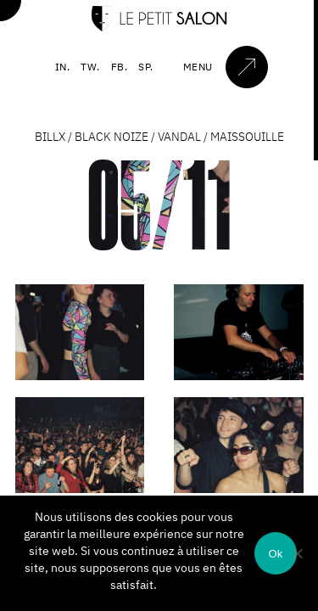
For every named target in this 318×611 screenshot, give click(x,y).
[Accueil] (159, 27)
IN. (62, 66)
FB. (119, 66)
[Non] (296, 553)
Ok (275, 553)
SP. (145, 66)
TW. (90, 66)
